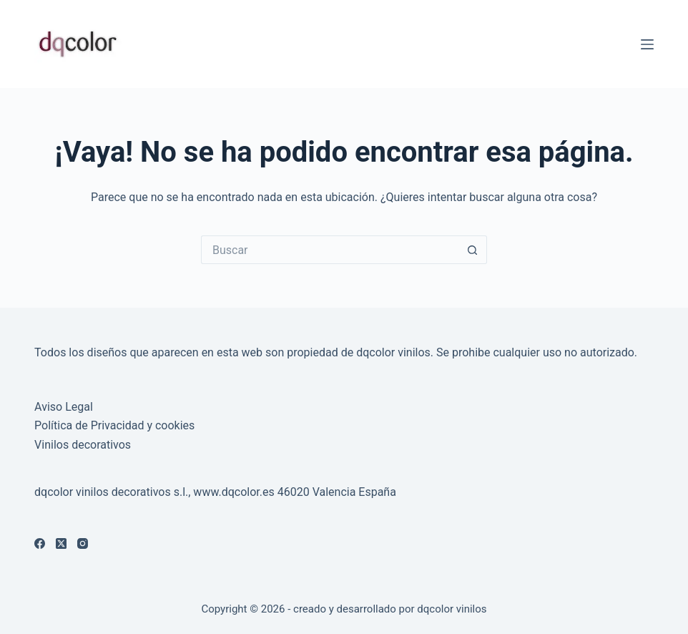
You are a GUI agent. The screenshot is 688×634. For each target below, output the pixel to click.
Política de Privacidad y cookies (114, 425)
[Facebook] (39, 543)
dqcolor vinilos (451, 609)
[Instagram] (82, 543)
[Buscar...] (329, 249)
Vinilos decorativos (82, 445)
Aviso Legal (63, 407)
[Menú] (647, 44)
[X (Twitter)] (61, 543)
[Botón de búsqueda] (472, 249)
